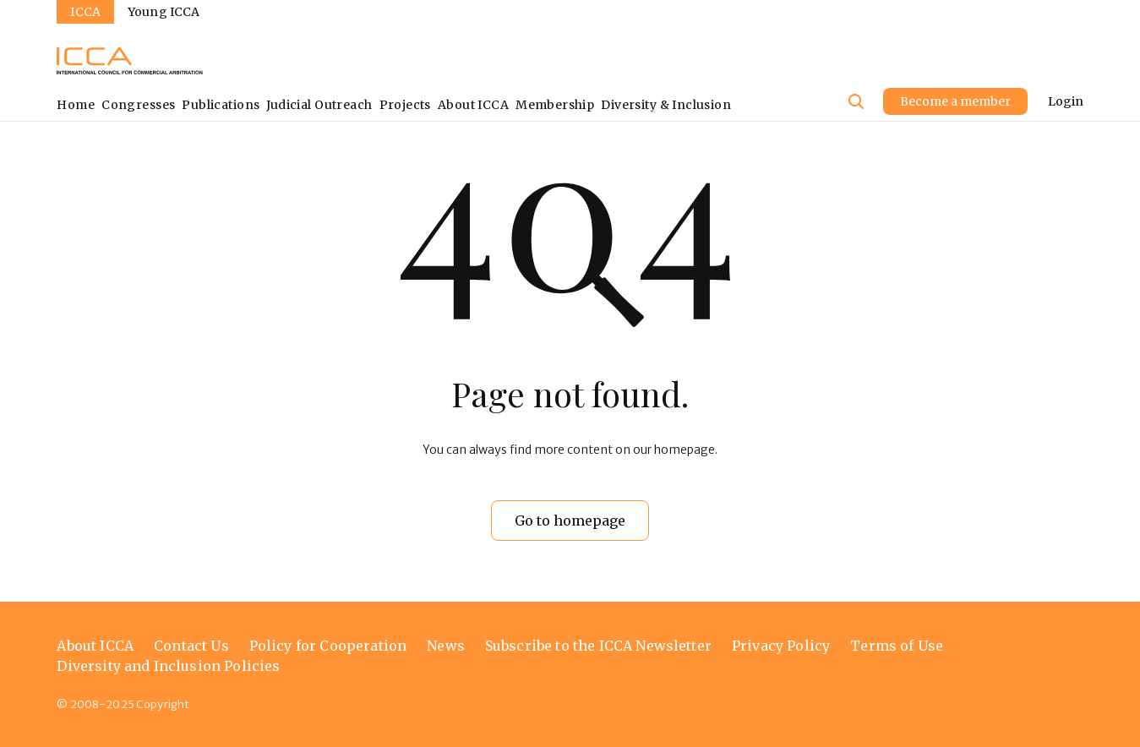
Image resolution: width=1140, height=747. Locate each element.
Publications (220, 104)
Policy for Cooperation (328, 645)
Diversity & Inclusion (666, 104)
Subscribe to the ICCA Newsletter (598, 645)
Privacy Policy (781, 645)
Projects (405, 104)
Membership (554, 104)
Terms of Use (896, 645)
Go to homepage (570, 520)
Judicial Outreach (319, 104)
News (446, 645)
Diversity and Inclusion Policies (168, 665)
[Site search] (856, 101)
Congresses (138, 104)
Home (76, 104)
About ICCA (473, 104)
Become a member (955, 101)
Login (1065, 101)
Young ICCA (163, 11)
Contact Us (191, 645)
